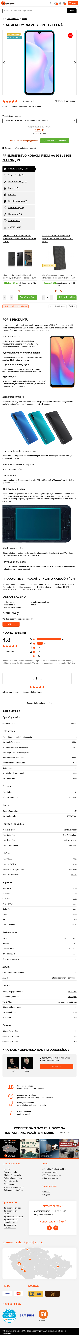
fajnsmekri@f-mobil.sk (49, 1060)
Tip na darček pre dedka (13, 1216)
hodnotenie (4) (39, 703)
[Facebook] (49, 1227)
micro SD (73, 869)
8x (76, 792)
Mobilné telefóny (13, 19)
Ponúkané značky (50, 1172)
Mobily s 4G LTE (62, 587)
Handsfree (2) (12, 214)
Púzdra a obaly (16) (15, 169)
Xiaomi (24, 19)
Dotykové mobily (26, 587)
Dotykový (73, 845)
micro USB (72, 992)
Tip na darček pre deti (12, 1208)
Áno (75, 773)
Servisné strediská (11, 1181)
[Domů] (3, 18)
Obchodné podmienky (12, 1175)
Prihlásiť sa (71, 663)
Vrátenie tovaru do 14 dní (14, 1187)
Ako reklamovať (10, 1184)
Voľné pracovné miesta (52, 1175)
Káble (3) (10, 195)
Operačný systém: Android (64, 584)
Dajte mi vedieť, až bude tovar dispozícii (19, 148)
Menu (73, 3)
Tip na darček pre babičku (10, 1212)
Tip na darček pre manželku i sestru (11, 1220)
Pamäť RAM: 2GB (9, 589)
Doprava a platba (10, 1172)
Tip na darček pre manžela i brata (10, 1226)
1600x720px (72, 816)
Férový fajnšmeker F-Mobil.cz (55, 1169)
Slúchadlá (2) (12, 221)
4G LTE (74, 925)
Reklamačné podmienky (13, 1178)
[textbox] (39, 120)
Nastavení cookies (51, 1178)
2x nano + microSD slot (67, 1002)
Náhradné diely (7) (14, 182)
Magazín (47, 1195)
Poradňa (47, 1192)
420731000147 (55, 1058)
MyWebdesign (7, 1333)
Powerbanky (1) (13, 208)
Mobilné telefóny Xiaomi (39, 584)
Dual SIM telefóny (44, 587)
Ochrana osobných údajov (14, 1190)
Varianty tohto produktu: (11, 116)
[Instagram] (55, 1227)
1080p (74, 778)
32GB (74, 864)
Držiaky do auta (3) (15, 201)
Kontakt (7, 1169)
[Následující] (75, 62)
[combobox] (39, 120)
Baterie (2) (11, 188)
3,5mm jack (72, 997)
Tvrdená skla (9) (13, 175)
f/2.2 (75, 747)
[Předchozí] (4, 62)
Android (74, 723)
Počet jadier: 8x (8, 587)
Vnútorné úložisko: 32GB (31, 589)
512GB (74, 875)
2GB (75, 859)
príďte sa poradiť (23, 1114)
